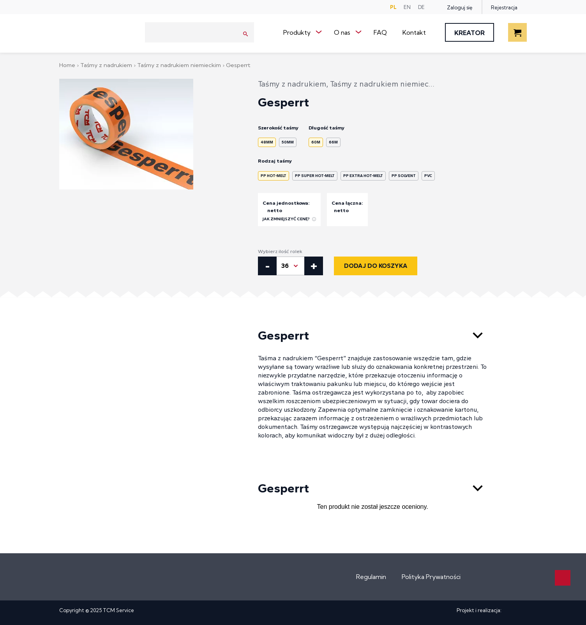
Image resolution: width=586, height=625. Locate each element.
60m (315, 142)
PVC (428, 175)
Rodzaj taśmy (275, 161)
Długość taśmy (326, 128)
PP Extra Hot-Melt (363, 175)
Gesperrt (372, 335)
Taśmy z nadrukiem (107, 65)
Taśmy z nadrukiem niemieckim (179, 65)
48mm (267, 142)
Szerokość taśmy (278, 128)
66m (333, 142)
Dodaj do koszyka (375, 265)
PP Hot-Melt (273, 175)
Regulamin (371, 577)
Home (68, 65)
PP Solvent (404, 175)
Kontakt (414, 32)
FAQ (380, 32)
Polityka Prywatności (431, 577)
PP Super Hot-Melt (315, 175)
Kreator (469, 33)
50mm (288, 142)
